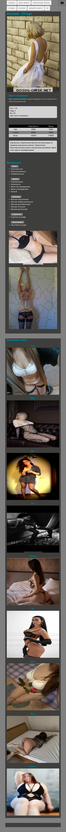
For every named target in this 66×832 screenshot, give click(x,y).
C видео (12, 8)
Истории (22, 8)
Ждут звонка (24, 3)
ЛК (47, 8)
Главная (12, 3)
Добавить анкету (35, 8)
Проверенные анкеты (41, 3)
